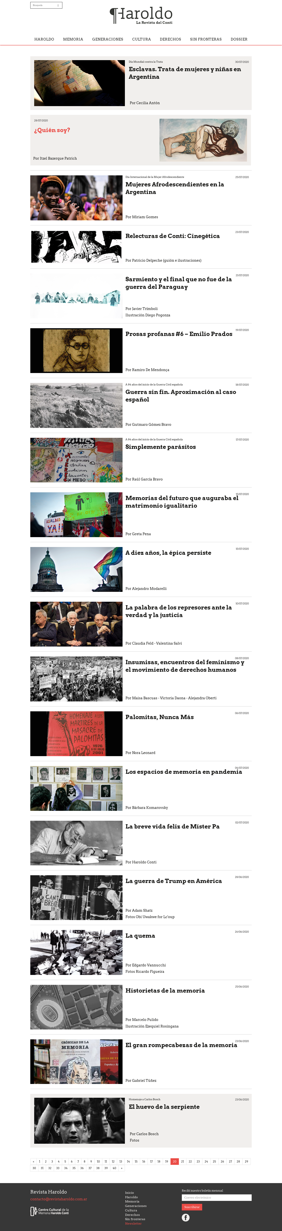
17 (151, 1161)
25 (214, 1161)
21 (182, 1161)
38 (98, 1168)
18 (159, 1161)
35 (74, 1168)
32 (49, 1168)
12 (113, 1161)
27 (230, 1161)
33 (57, 1168)
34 (66, 1168)
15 (136, 1161)
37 (90, 1168)
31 (42, 1168)
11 (106, 1161)
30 (34, 1168)
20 (174, 1161)
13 (120, 1161)
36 (82, 1168)
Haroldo (44, 39)
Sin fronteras (206, 39)
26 (222, 1161)
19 (166, 1161)
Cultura (141, 39)
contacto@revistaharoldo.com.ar (58, 1199)
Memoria (73, 39)
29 (246, 1161)
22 (190, 1161)
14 (128, 1161)
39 (106, 1168)
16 (143, 1161)
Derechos (170, 39)
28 (238, 1161)
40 (114, 1168)
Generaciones (107, 39)
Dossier (239, 39)
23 (198, 1161)
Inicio (129, 1193)
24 (206, 1161)
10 (98, 1161)
